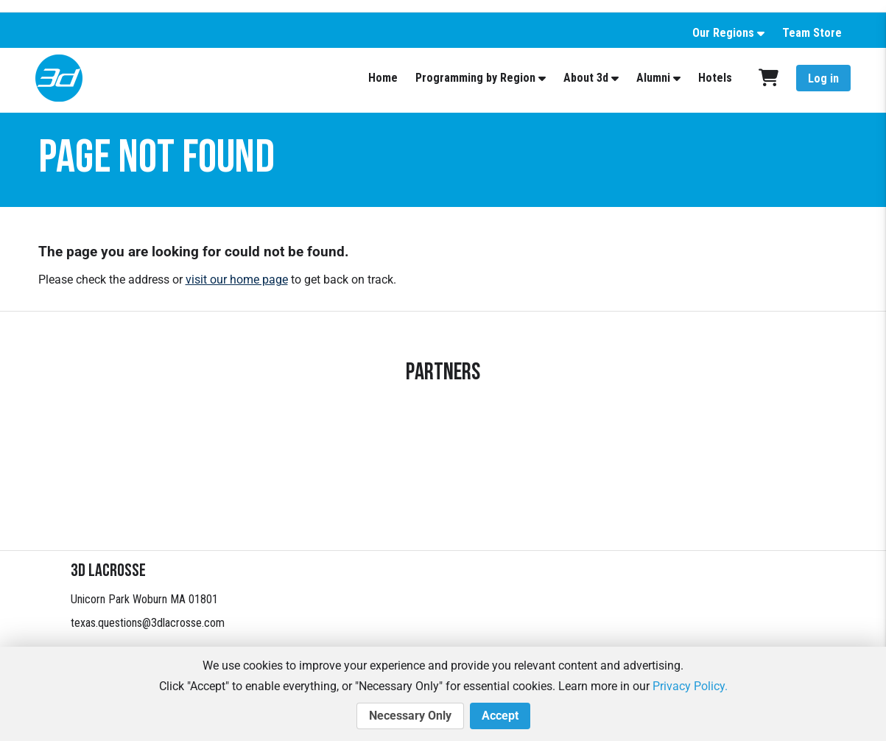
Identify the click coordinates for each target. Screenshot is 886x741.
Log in (823, 78)
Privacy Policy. (690, 686)
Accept (500, 716)
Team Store (812, 33)
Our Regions (723, 33)
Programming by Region (475, 78)
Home (383, 78)
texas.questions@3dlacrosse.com (148, 623)
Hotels (715, 78)
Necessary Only (410, 715)
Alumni (653, 78)
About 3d (585, 78)
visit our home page (237, 280)
